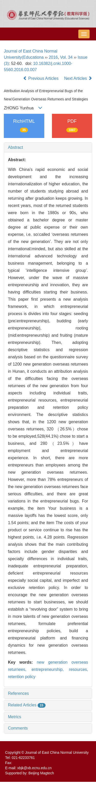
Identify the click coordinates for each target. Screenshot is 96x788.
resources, (78, 669)
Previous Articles (41, 78)
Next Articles (78, 78)
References (18, 693)
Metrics (14, 717)
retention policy (22, 676)
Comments (18, 728)
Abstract (15, 147)
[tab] (48, 147)
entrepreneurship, (50, 669)
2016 (53, 57)
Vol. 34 (66, 57)
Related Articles (27, 705)
